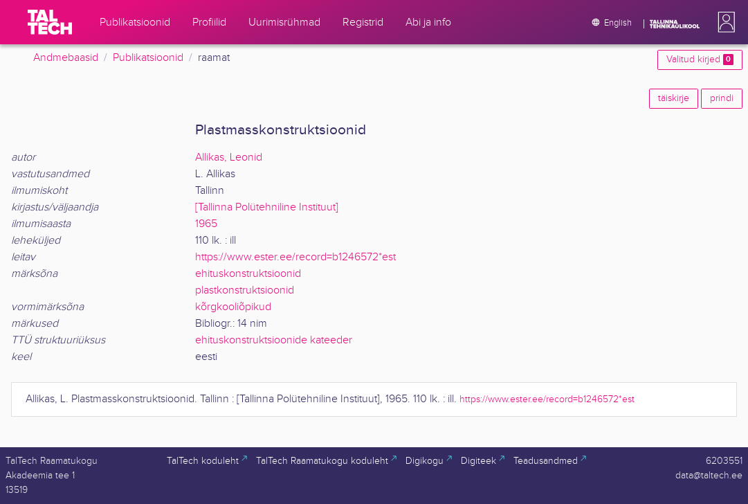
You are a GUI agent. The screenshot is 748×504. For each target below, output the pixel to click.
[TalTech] (50, 22)
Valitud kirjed (699, 59)
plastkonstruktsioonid (244, 290)
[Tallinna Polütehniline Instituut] (266, 207)
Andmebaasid (65, 57)
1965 (206, 224)
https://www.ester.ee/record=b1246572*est (295, 257)
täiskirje (673, 98)
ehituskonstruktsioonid (248, 273)
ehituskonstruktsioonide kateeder (273, 340)
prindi (721, 98)
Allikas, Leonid (228, 157)
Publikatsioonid (148, 57)
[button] (723, 22)
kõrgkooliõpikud (233, 307)
